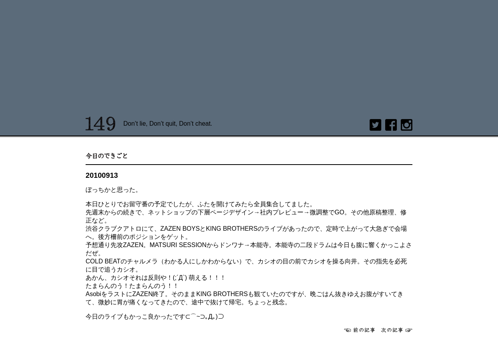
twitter (375, 125)
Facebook (391, 125)
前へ (359, 330)
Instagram (406, 125)
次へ (396, 330)
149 (101, 124)
